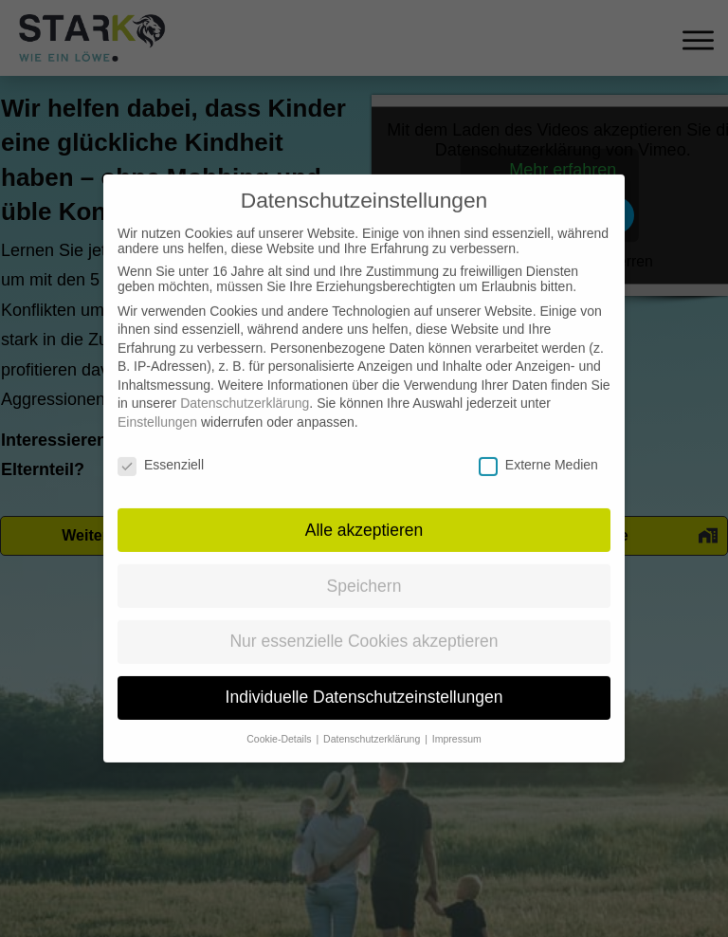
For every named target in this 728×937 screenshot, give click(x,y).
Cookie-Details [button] (280, 719)
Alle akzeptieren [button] (364, 509)
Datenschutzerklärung (244, 383)
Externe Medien (538, 444)
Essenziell (161, 444)
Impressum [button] (457, 719)
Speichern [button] (364, 565)
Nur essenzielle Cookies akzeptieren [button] (363, 621)
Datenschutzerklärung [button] (373, 719)
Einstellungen (157, 402)
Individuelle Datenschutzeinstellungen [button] (364, 677)
